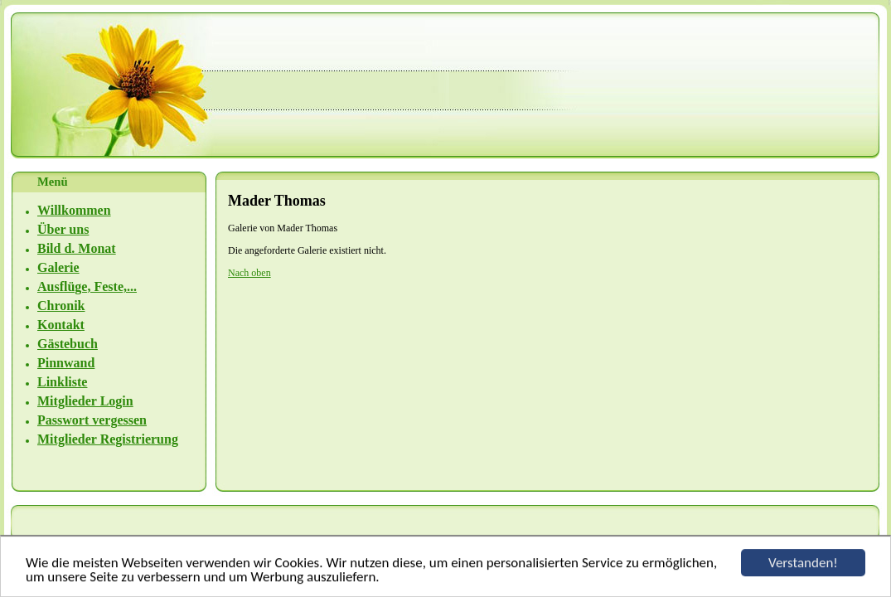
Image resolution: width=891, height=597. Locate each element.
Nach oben (249, 273)
